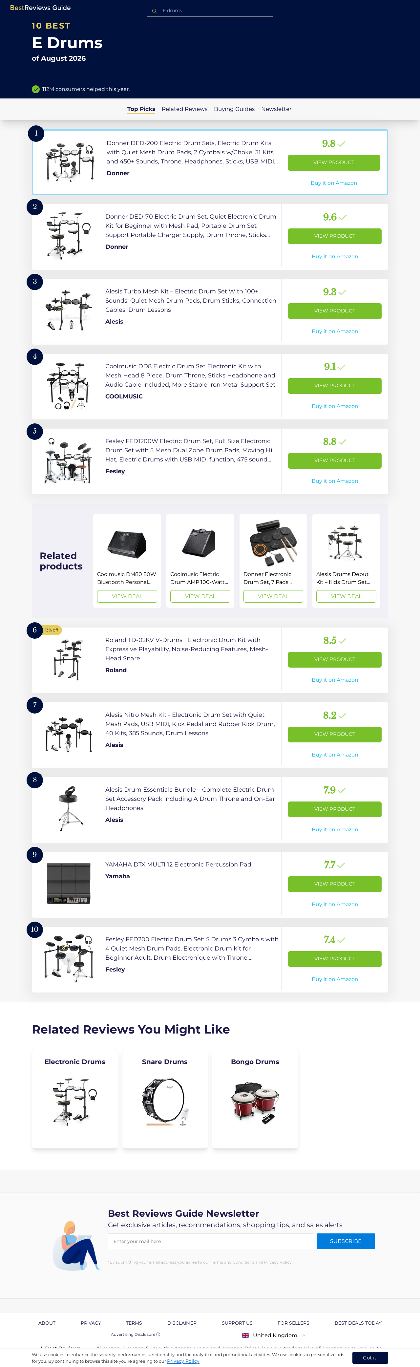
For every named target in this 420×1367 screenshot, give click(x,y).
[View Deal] (127, 561)
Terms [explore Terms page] (134, 1323)
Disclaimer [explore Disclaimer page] (182, 1323)
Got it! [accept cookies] (370, 1358)
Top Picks (141, 109)
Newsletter (276, 109)
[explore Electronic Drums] (75, 1099)
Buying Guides (234, 109)
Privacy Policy (183, 1361)
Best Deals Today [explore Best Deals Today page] (358, 1323)
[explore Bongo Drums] (255, 1099)
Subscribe (346, 1241)
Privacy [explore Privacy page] (91, 1323)
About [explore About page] (46, 1323)
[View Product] (210, 162)
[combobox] (210, 11)
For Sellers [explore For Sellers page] (293, 1323)
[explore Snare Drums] (165, 1099)
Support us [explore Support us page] (237, 1323)
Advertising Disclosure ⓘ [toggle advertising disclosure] (135, 1334)
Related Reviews (184, 109)
